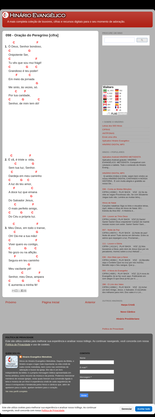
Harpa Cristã (128, 305)
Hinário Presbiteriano (127, 319)
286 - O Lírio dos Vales (113, 284)
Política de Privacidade (113, 329)
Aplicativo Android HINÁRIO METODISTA (121, 157)
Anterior (90, 302)
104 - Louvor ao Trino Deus (115, 216)
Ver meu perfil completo (16, 391)
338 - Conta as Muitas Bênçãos (116, 189)
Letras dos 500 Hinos (112, 126)
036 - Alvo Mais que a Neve (115, 257)
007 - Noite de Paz (111, 230)
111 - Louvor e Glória (112, 243)
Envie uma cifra (109, 137)
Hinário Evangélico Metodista (37, 357)
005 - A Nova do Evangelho (115, 270)
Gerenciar (127, 409)
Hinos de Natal (109, 203)
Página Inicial (50, 302)
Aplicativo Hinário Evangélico (115, 141)
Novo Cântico (127, 312)
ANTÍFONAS (108, 133)
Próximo (10, 302)
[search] (119, 40)
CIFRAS (106, 129)
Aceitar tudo (143, 409)
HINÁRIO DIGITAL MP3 (113, 144)
